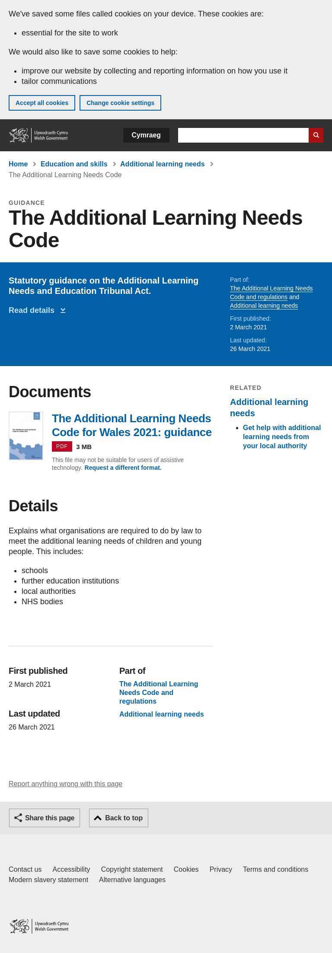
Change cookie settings (120, 102)
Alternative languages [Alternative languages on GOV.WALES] (132, 879)
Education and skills (74, 164)
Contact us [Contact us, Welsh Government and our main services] (25, 869)
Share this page (49, 818)
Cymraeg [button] (146, 135)
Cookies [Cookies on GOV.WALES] (186, 869)
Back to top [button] (124, 818)
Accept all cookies (42, 102)
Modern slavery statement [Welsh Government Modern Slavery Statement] (48, 879)
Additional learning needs (162, 164)
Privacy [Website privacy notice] (221, 869)
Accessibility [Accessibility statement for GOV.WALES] (71, 869)
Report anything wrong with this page (65, 783)
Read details (34, 310)
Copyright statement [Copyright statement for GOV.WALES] (132, 869)
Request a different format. (123, 467)
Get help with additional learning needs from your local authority (282, 436)
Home (18, 164)
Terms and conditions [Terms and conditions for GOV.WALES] (275, 869)
